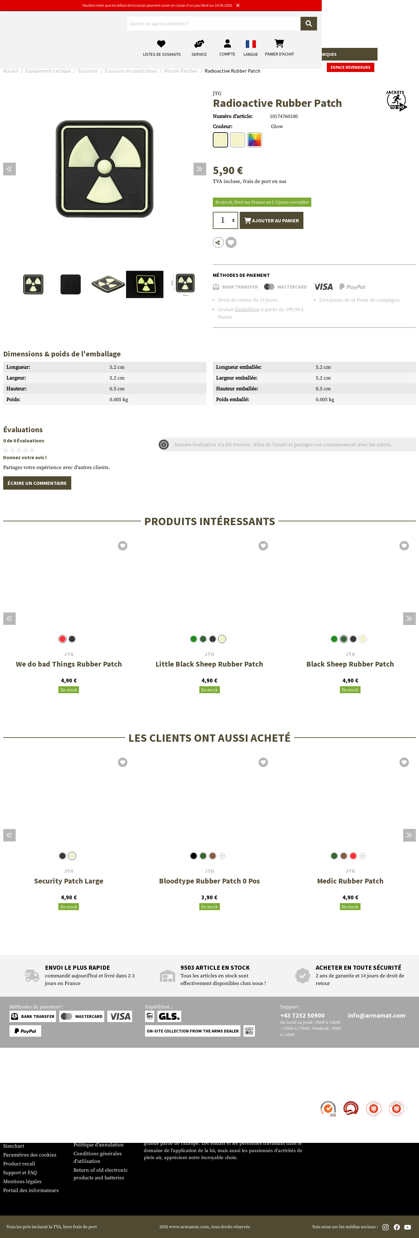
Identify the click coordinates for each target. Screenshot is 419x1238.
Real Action (282, 54)
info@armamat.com (376, 1015)
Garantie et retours (24, 1128)
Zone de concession (95, 1101)
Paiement (13, 1119)
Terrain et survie (243, 54)
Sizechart (13, 1146)
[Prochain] (200, 169)
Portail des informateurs (31, 1190)
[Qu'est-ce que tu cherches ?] (170, 26)
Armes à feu (19, 54)
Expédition (247, 309)
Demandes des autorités (100, 1127)
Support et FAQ (20, 1173)
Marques (327, 54)
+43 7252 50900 (302, 1015)
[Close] (286, 5)
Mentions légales (22, 1181)
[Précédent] (9, 169)
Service (15, 1089)
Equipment (206, 54)
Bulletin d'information (28, 1137)
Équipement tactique (164, 54)
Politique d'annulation (98, 1145)
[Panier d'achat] (377, 26)
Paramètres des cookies (29, 1155)
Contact (12, 1101)
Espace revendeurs (392, 54)
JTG (217, 93)
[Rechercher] (224, 26)
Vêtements (122, 54)
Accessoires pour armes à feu (71, 54)
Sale (306, 54)
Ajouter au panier (271, 220)
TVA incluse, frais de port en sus (249, 181)
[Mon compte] (324, 26)
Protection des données (100, 1136)
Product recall (19, 1164)
